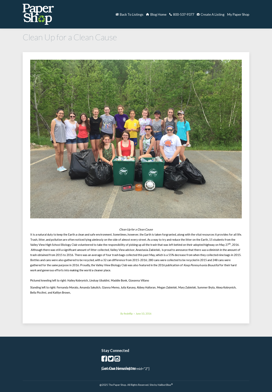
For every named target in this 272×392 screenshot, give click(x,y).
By (127, 313)
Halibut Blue (165, 384)
